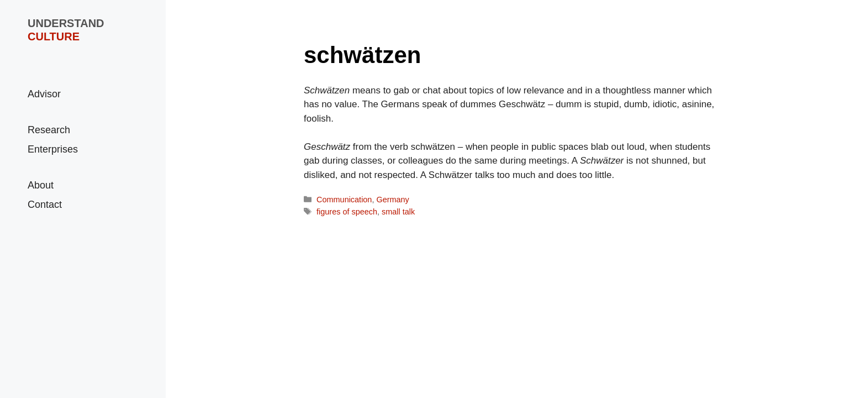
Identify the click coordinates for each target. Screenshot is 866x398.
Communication (344, 199)
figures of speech (346, 211)
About (41, 185)
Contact (45, 204)
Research (49, 129)
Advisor (44, 94)
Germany (392, 199)
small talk (398, 211)
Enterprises (53, 149)
